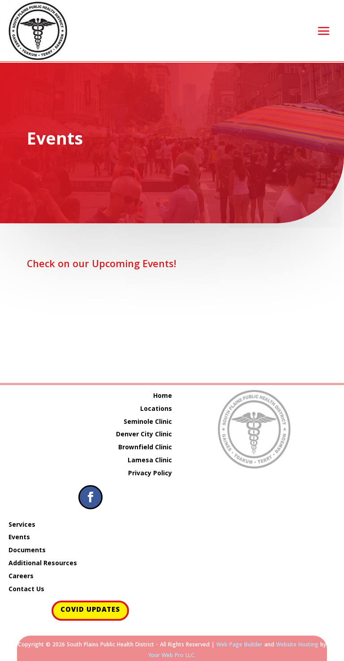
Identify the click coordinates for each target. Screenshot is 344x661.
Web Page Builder (239, 647)
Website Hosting (297, 647)
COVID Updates (90, 610)
